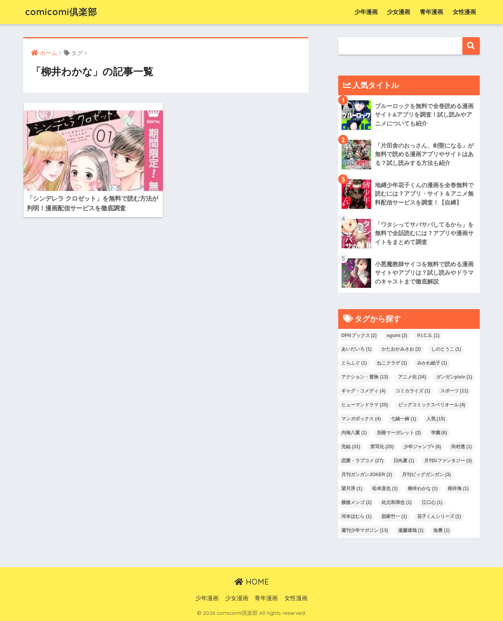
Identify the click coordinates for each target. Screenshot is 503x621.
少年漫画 (366, 12)
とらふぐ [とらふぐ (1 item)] (354, 363)
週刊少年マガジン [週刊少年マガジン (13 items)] (364, 530)
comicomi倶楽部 (61, 11)
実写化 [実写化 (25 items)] (382, 446)
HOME (251, 582)
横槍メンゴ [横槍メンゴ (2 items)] (356, 502)
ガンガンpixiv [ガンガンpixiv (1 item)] (454, 377)
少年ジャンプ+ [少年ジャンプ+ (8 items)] (422, 446)
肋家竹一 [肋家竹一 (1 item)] (394, 516)
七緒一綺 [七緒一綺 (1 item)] (403, 418)
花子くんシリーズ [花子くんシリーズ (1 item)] (439, 516)
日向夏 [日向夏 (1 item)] (404, 460)
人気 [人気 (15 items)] (435, 418)
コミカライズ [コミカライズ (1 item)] (412, 391)
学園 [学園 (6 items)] (439, 432)
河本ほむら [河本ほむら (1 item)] (356, 516)
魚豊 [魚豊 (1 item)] (441, 530)
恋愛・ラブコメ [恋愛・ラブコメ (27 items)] (362, 460)
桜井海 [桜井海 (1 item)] (458, 488)
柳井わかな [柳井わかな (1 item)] (423, 488)
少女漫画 (398, 12)
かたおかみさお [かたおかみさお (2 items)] (401, 349)
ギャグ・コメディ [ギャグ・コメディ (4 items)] (363, 391)
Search (471, 46)
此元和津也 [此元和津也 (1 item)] (397, 502)
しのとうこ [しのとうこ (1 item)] (446, 349)
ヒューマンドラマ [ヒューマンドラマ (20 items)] (364, 405)
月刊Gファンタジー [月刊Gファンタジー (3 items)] (448, 460)
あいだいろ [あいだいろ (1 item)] (356, 349)
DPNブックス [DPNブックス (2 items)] (358, 335)
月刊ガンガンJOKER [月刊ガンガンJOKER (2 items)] (366, 474)
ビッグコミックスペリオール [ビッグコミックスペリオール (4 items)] (431, 405)
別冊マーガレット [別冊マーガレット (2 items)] (399, 432)
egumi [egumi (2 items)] (397, 335)
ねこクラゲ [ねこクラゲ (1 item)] (392, 363)
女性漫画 (464, 12)
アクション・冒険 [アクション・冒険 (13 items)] (364, 377)
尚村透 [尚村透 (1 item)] (461, 446)
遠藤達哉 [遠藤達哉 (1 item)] (411, 530)
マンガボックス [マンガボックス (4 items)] (361, 418)
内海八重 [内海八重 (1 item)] (354, 432)
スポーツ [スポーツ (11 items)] (454, 391)
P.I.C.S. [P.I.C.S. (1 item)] (428, 335)
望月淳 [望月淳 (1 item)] (351, 488)
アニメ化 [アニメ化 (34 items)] (412, 377)
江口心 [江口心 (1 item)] (432, 502)
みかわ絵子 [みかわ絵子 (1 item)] (432, 363)
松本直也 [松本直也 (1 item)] (385, 488)
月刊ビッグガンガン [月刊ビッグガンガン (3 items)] (426, 474)
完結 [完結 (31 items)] (350, 446)
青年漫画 (431, 12)
